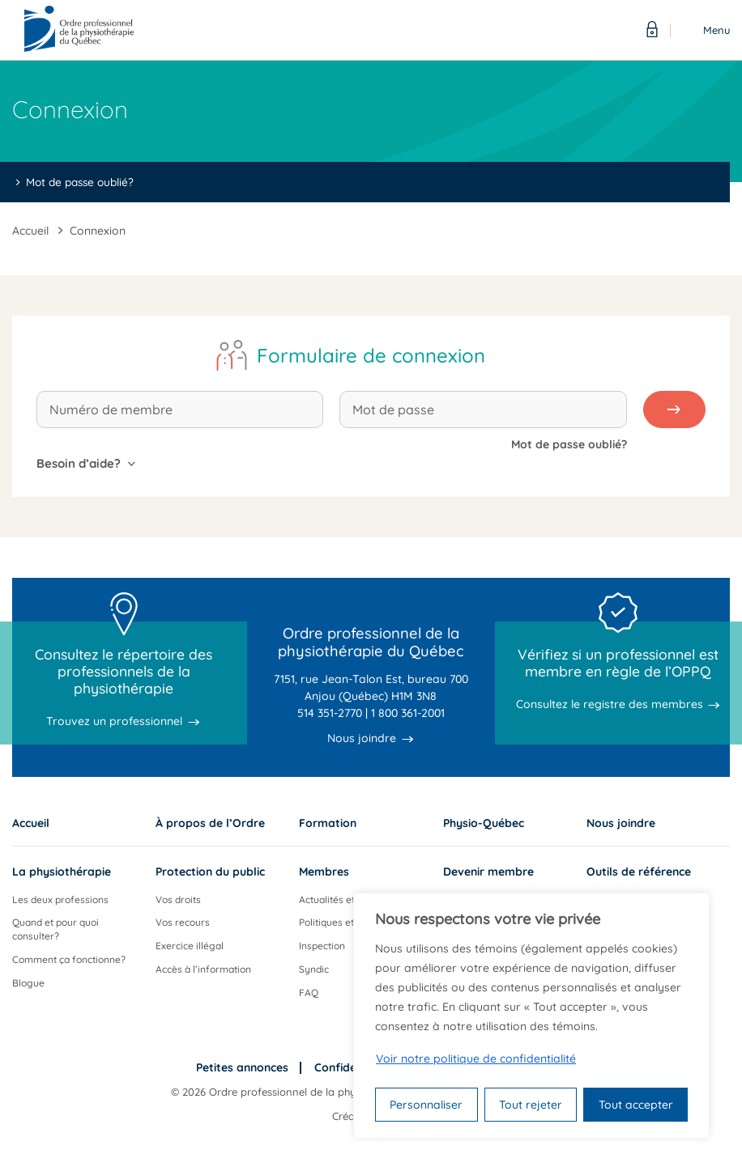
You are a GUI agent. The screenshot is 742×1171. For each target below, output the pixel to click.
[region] (531, 1016)
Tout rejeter (530, 1104)
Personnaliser (426, 1104)
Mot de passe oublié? (80, 182)
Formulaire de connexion (371, 355)
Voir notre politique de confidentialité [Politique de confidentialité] (476, 1058)
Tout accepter (636, 1104)
